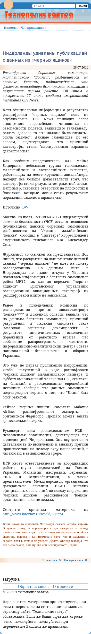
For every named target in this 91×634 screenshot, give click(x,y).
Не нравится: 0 (75, 560)
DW (25, 207)
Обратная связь (33, 586)
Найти (82, 6)
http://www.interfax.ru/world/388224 (33, 514)
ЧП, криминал (32, 27)
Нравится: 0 (51, 560)
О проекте (63, 586)
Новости (10, 27)
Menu (8, 8)
